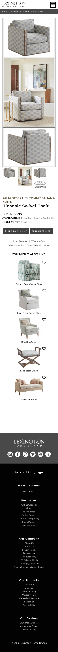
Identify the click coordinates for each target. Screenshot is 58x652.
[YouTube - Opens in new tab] (40, 454)
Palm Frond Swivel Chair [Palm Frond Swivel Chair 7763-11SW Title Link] (29, 313)
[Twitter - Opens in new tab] (48, 454)
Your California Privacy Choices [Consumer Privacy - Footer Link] (29, 567)
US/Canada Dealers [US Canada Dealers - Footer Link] (29, 622)
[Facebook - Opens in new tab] (17, 454)
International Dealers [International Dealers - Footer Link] (29, 626)
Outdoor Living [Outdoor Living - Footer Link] (29, 591)
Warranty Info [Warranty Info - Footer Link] (29, 594)
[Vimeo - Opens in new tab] (33, 454)
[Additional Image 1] (29, 38)
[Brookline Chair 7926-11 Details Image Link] (29, 338)
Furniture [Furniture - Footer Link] (29, 584)
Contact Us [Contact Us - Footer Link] (29, 546)
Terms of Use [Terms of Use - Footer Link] (29, 553)
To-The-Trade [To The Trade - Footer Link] (29, 511)
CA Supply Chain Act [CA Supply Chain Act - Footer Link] (29, 563)
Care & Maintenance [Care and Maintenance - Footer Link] (29, 598)
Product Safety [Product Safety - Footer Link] (29, 556)
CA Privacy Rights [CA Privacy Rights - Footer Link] (29, 560)
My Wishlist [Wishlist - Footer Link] (29, 525)
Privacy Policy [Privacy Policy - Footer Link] (29, 549)
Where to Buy (38, 241)
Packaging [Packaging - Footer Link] (29, 601)
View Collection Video (38, 245)
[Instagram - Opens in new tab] (10, 454)
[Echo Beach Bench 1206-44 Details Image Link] (29, 367)
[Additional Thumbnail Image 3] (40, 172)
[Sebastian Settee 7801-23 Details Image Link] (29, 395)
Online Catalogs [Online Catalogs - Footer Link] (29, 504)
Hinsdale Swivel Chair (34, 12)
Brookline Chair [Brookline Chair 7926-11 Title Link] (29, 341)
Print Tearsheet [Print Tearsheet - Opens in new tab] (20, 241)
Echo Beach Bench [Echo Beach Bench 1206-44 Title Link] (29, 370)
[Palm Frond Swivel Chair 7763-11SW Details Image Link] (29, 309)
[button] (44, 262)
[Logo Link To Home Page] (14, 6)
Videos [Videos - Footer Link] (29, 508)
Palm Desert (16, 12)
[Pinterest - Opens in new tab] (25, 454)
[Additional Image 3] (29, 147)
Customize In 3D (41, 231)
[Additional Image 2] (29, 93)
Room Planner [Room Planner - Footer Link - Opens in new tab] (29, 522)
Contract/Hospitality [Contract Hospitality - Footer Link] (29, 518)
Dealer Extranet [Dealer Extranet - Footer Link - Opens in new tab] (29, 629)
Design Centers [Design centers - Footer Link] (29, 515)
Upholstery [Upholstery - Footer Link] (29, 588)
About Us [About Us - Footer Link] (29, 543)
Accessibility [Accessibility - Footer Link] (29, 605)
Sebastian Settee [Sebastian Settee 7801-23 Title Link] (29, 399)
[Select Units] (29, 491)
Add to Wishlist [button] (16, 231)
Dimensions (12, 214)
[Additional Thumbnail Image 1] (9, 172)
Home (4, 12)
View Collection (16, 245)
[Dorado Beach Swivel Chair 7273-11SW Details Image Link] (29, 280)
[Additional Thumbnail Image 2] (25, 176)
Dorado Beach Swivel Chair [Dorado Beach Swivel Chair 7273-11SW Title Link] (29, 284)
